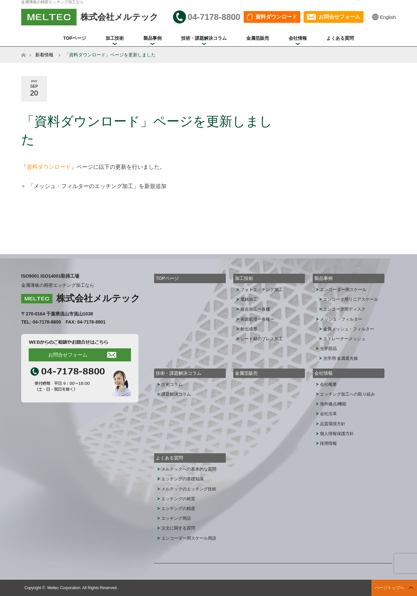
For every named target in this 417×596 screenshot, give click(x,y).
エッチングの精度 (178, 508)
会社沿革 (328, 413)
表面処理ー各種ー (257, 319)
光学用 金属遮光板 (340, 358)
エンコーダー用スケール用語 (188, 538)
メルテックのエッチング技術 (188, 489)
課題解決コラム (176, 394)
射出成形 (248, 329)
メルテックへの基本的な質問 (188, 469)
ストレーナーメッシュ (344, 338)
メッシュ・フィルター (341, 319)
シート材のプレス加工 (261, 338)
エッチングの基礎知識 (182, 478)
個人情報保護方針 (337, 433)
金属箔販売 (257, 38)
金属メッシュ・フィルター (348, 329)
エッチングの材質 (178, 498)
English (388, 17)
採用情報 (328, 443)
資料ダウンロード (276, 17)
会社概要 (328, 384)
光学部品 (328, 348)
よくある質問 (340, 38)
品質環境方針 (332, 423)
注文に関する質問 (178, 528)
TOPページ (74, 38)
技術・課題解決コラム (204, 38)
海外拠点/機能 (333, 403)
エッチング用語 (176, 518)
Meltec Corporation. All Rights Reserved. (82, 588)
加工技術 (115, 38)
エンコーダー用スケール (343, 289)
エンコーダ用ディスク (344, 309)
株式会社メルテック (98, 298)
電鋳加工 (248, 299)
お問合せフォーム (339, 17)
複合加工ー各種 (255, 309)
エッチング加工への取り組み (347, 394)
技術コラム (171, 384)
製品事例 (152, 38)
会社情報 (298, 38)
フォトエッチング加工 (261, 289)
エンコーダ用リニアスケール (350, 299)
